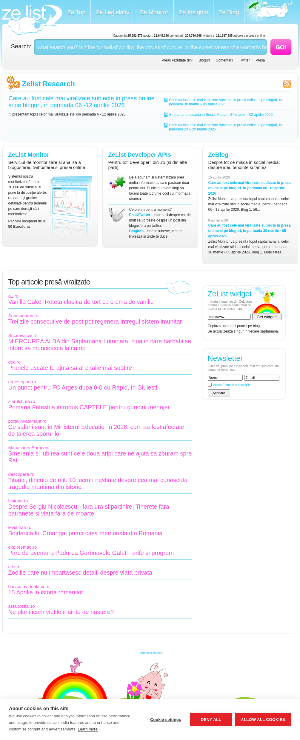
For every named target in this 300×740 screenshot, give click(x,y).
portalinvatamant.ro (27, 421)
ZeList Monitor (29, 154)
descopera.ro (21, 474)
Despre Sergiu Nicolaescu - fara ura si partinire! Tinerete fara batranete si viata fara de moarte (88, 510)
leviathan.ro (20, 527)
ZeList (32, 19)
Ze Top (76, 12)
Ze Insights (193, 12)
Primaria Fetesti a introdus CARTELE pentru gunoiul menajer (89, 407)
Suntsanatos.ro (23, 315)
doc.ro (14, 361)
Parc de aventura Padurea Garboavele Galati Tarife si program (91, 553)
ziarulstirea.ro (21, 401)
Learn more (87, 729)
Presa (260, 60)
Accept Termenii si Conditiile (231, 385)
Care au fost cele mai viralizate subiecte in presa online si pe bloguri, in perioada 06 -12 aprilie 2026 (82, 101)
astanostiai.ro (21, 606)
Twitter (244, 60)
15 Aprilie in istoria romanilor (45, 592)
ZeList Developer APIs (139, 154)
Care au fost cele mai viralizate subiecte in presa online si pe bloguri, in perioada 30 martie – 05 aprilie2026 (225, 102)
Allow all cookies (263, 719)
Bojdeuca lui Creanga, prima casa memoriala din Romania (85, 533)
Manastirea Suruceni (29, 447)
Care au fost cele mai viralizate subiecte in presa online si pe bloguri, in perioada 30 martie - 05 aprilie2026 (249, 230)
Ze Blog (229, 12)
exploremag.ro (22, 547)
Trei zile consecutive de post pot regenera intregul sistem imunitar (95, 321)
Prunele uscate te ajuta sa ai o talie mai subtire (70, 367)
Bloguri (204, 60)
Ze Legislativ (112, 12)
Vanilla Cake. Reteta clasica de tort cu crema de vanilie (81, 302)
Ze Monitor (154, 12)
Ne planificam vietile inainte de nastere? (61, 612)
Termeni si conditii (150, 653)
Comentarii (224, 60)
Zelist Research (48, 84)
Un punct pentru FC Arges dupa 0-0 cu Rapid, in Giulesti (82, 387)
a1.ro (13, 296)
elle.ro (14, 566)
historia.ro (18, 500)
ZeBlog (218, 154)
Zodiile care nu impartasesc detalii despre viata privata (80, 572)
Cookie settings (165, 719)
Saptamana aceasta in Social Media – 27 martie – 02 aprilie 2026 (221, 115)
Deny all (211, 719)
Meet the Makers (268, 12)
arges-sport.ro (22, 381)
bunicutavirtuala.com (29, 586)
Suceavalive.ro (23, 335)
